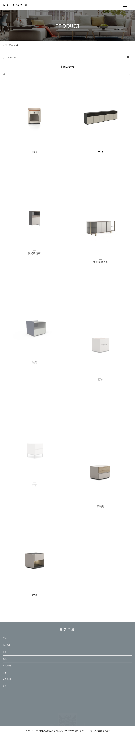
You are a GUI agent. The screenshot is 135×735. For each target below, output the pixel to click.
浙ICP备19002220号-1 (84, 731)
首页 (5, 45)
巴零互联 (106, 731)
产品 (11, 45)
